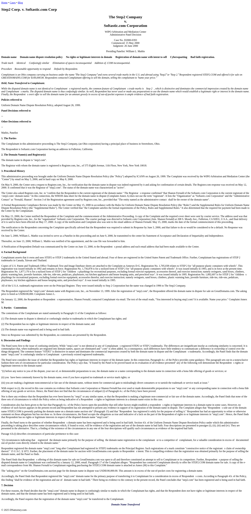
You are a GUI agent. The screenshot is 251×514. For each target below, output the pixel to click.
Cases (13, 2)
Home (4, 2)
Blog (20, 2)
